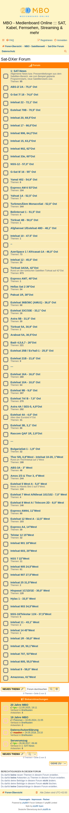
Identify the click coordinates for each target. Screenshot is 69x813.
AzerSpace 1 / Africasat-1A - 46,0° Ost (34, 251)
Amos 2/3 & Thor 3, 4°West (27, 475)
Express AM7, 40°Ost (23, 278)
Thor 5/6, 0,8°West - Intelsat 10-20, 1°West (36, 457)
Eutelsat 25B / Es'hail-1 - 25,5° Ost (32, 350)
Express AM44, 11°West (25, 510)
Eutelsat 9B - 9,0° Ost (23, 390)
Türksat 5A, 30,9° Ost (23, 326)
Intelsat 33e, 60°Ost (22, 156)
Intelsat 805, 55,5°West (24, 661)
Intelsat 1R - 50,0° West (25, 638)
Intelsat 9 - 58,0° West (24, 669)
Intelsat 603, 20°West (23, 550)
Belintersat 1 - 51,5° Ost (25, 211)
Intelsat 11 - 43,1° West (24, 622)
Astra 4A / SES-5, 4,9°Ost (26, 406)
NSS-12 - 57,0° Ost (22, 164)
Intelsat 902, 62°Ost (22, 148)
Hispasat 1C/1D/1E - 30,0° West (30, 590)
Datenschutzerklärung (24, 729)
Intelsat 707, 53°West (23, 653)
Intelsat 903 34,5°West (24, 606)
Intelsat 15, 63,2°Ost (23, 140)
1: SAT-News (18, 71)
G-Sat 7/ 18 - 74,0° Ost (24, 94)
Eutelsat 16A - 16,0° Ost (25, 374)
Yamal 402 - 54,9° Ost (23, 179)
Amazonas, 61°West (23, 677)
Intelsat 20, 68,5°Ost (23, 117)
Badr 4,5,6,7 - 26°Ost (23, 342)
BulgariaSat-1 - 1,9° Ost (25, 448)
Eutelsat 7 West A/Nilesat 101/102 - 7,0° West (38, 494)
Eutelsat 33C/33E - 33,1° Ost (28, 310)
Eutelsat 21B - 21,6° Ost (25, 358)
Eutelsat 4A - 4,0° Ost (23, 414)
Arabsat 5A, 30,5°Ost (23, 334)
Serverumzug (18, 740)
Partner (46, 799)
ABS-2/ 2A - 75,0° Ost (23, 86)
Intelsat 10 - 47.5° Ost (23, 235)
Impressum (36, 799)
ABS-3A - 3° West (21, 467)
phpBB (25, 803)
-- (11, 243)
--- (11, 366)
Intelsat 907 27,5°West (24, 574)
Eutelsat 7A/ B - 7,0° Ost (25, 398)
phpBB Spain (38, 806)
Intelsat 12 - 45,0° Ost (23, 259)
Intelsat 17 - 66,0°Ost (23, 125)
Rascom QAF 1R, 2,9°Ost (26, 433)
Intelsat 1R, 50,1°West (24, 646)
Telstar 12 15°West (22, 535)
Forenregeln (25, 799)
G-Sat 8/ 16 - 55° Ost (23, 171)
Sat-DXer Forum (15, 59)
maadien (17, 732)
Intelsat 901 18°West (23, 543)
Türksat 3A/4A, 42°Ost (24, 267)
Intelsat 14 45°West (22, 630)
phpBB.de (47, 809)
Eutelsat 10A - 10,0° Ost (25, 382)
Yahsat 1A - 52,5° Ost (23, 195)
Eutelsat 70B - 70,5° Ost (25, 110)
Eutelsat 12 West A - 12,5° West (30, 518)
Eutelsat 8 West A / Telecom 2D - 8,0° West (37, 502)
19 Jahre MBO (19, 717)
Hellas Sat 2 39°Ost (22, 286)
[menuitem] (10, 40)
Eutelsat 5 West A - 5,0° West (28, 483)
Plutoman (18, 720)
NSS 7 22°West (19, 558)
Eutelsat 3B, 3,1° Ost (23, 425)
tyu (15, 707)
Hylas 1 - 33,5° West (23, 598)
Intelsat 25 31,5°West (23, 582)
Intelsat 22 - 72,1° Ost (23, 102)
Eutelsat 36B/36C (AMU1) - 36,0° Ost (33, 302)
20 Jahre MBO (19, 704)
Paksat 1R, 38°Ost (21, 294)
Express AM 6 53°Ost (23, 187)
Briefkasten (27, 710)
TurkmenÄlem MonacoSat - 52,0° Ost (33, 203)
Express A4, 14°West (23, 526)
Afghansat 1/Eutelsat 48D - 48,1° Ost (33, 228)
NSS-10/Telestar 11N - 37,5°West (30, 614)
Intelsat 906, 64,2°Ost (23, 133)
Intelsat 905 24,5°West (24, 566)
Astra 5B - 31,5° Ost (22, 318)
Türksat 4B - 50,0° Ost (24, 220)
